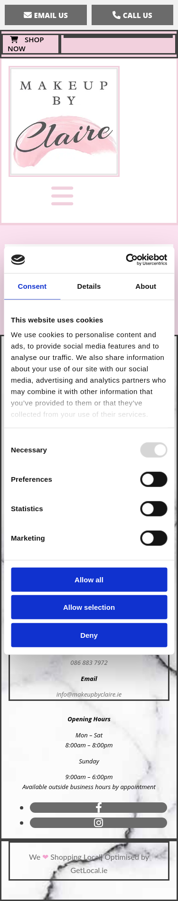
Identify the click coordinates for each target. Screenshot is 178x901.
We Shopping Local (65, 856)
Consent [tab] (32, 286)
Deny (89, 635)
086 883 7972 (88, 662)
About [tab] (145, 286)
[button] (46, 15)
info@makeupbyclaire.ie (89, 694)
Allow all (89, 579)
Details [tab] (89, 286)
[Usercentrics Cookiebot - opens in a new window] (126, 260)
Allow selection (89, 607)
